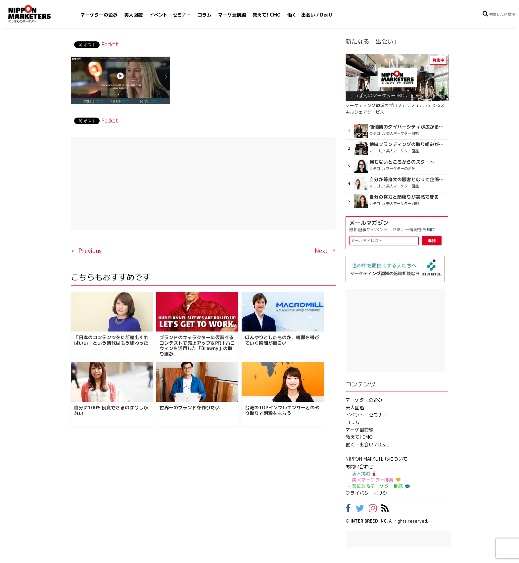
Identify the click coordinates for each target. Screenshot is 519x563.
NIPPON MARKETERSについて (376, 459)
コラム (205, 15)
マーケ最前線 (232, 15)
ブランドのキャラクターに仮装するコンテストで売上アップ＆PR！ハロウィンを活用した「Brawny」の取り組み (197, 345)
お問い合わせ (359, 466)
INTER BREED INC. (369, 521)
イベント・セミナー (170, 15)
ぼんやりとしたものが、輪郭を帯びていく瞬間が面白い (282, 340)
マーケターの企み (99, 15)
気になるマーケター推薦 (380, 486)
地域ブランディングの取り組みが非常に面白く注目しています (408, 144)
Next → (325, 251)
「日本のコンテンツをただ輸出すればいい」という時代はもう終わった (111, 340)
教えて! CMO (267, 15)
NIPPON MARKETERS (36, 14)
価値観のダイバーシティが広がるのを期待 (408, 127)
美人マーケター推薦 (376, 480)
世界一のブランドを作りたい (190, 407)
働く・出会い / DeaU (309, 15)
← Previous (86, 251)
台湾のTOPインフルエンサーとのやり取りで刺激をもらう (282, 410)
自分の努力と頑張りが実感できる (404, 197)
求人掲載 (363, 473)
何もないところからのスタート (401, 162)
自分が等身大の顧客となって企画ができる (408, 179)
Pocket (109, 44)
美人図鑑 (133, 15)
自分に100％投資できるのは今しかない (111, 410)
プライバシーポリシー (369, 493)
